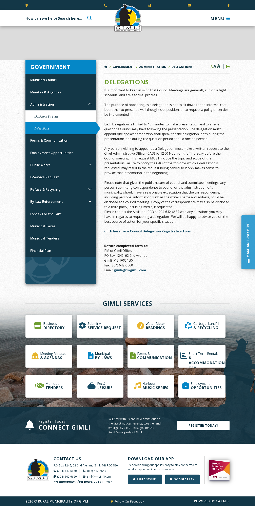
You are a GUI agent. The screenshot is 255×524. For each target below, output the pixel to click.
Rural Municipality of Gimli (127, 18)
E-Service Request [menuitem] (44, 177)
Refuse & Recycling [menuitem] (45, 189)
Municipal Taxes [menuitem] (42, 226)
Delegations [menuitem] (41, 128)
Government (123, 67)
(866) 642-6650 (96, 471)
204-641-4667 (83, 481)
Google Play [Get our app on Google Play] (184, 479)
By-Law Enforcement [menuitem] (46, 201)
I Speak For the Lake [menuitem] (46, 214)
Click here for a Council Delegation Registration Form (147, 231)
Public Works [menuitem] (40, 165)
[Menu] (220, 18)
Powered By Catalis (212, 501)
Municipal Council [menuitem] (43, 80)
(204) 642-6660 (67, 476)
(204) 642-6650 (67, 471)
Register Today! (203, 425)
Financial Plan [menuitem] (40, 250)
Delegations (182, 67)
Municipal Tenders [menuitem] (44, 238)
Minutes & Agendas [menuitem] (45, 92)
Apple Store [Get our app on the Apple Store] (146, 479)
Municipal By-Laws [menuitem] (46, 116)
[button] (90, 104)
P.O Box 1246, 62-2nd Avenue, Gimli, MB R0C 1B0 (86, 465)
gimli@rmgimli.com (130, 270)
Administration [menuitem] (42, 104)
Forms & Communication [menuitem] (49, 140)
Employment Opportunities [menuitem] (51, 153)
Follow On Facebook (129, 501)
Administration (152, 67)
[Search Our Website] (58, 18)
